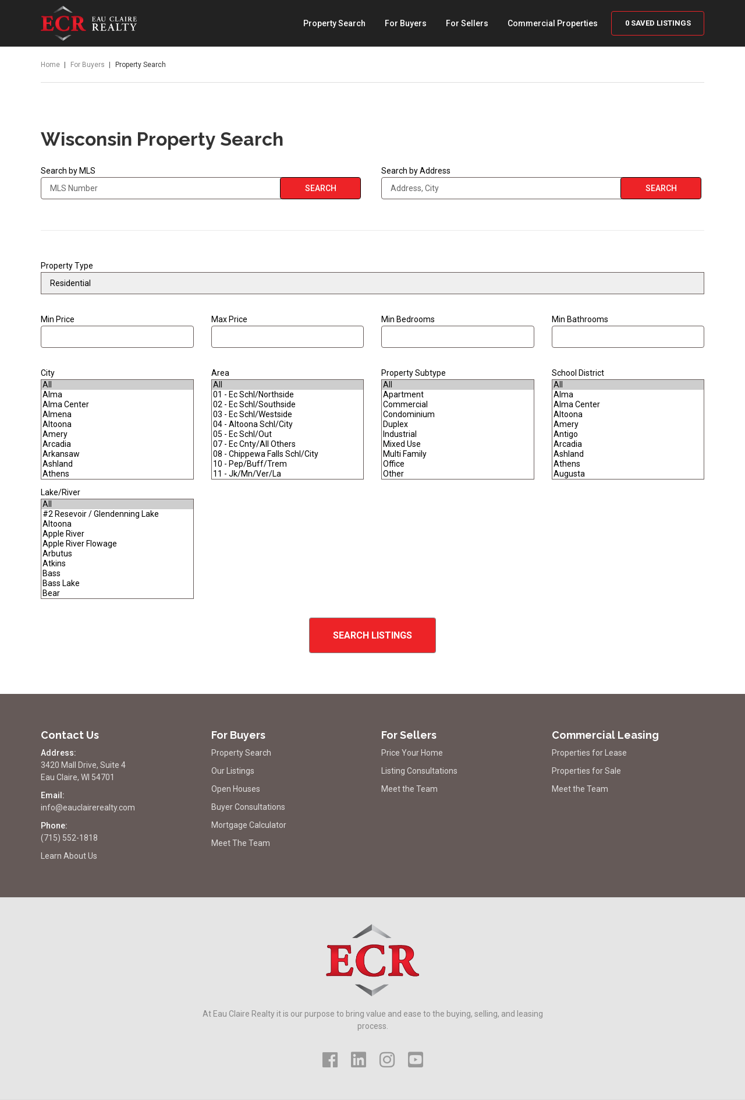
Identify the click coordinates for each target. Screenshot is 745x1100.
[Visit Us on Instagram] (387, 1060)
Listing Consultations (419, 770)
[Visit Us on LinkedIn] (358, 1060)
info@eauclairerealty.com (88, 807)
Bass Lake (117, 583)
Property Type (67, 265)
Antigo (628, 434)
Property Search (334, 23)
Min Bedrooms (457, 331)
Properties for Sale (586, 770)
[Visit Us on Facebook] (330, 1060)
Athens (117, 474)
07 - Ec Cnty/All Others (288, 444)
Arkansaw (117, 454)
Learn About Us (69, 856)
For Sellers (467, 23)
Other (458, 474)
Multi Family (458, 454)
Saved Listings (658, 23)
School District (578, 373)
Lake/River (60, 492)
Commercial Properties (553, 23)
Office (458, 464)
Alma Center (117, 405)
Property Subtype (413, 373)
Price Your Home (412, 752)
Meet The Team (240, 843)
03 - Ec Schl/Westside (288, 414)
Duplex (458, 424)
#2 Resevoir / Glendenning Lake (117, 514)
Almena (117, 414)
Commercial (458, 405)
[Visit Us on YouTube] (415, 1060)
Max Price (287, 331)
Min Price (117, 331)
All (117, 385)
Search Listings (372, 635)
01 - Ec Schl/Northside (288, 395)
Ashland (117, 464)
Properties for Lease (589, 752)
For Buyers (406, 23)
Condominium (458, 414)
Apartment (458, 395)
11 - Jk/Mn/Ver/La (288, 474)
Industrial (458, 434)
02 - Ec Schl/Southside (288, 405)
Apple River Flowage (117, 544)
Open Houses (235, 789)
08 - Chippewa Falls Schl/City (288, 454)
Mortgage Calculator (248, 825)
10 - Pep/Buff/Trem (288, 464)
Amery (117, 434)
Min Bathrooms (580, 319)
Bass (117, 574)
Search (320, 188)
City (48, 373)
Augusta (628, 474)
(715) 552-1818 (69, 837)
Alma (117, 395)
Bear (117, 593)
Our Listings (232, 770)
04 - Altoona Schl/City (288, 424)
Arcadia (117, 444)
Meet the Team (409, 789)
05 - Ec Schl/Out (288, 434)
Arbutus (117, 554)
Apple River (117, 534)
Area (220, 373)
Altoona (117, 424)
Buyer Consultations (248, 807)
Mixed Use (458, 444)
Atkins (117, 564)
